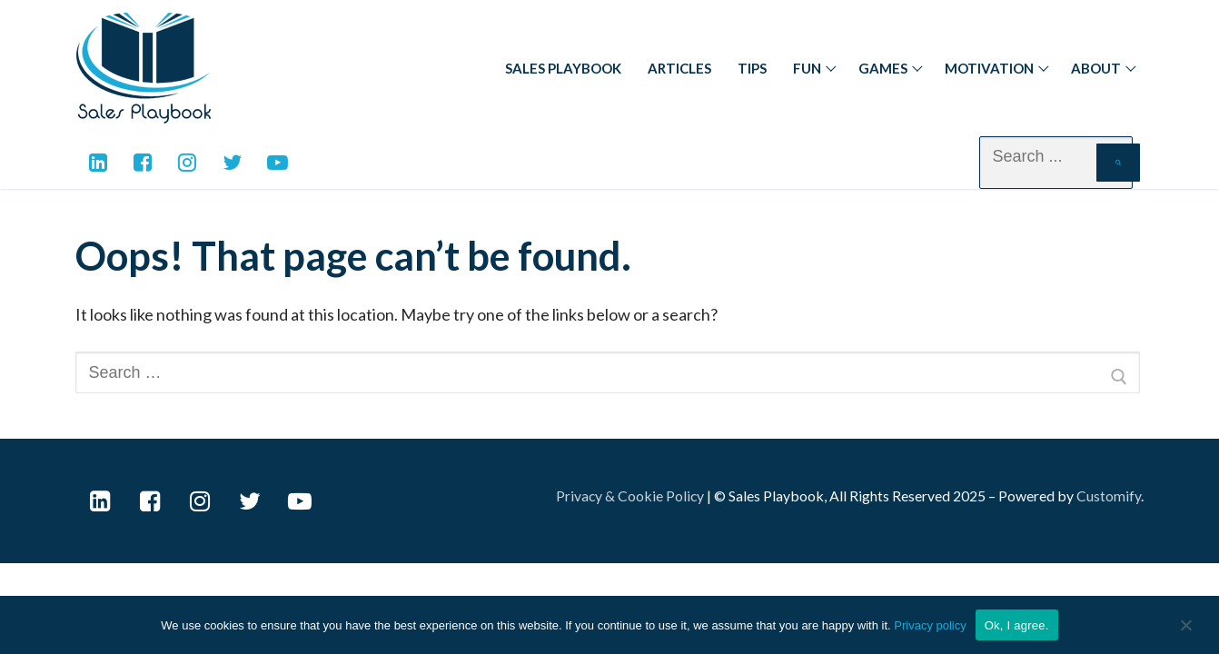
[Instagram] (187, 162)
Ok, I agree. (1017, 625)
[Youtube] (277, 162)
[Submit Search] (1118, 163)
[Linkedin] (97, 162)
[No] (1186, 635)
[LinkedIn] (100, 501)
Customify (1108, 495)
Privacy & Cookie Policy (630, 495)
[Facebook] (142, 162)
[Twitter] (232, 162)
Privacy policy (930, 625)
